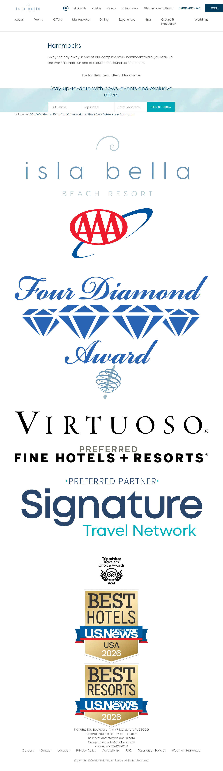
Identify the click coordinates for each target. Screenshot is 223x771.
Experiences (127, 19)
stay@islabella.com (121, 737)
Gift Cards (79, 8)
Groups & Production (168, 21)
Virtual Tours (129, 8)
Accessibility (111, 750)
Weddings (201, 19)
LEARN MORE (191, 40)
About (19, 19)
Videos (111, 8)
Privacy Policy (86, 750)
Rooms (38, 19)
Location (64, 750)
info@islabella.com (124, 733)
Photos (96, 8)
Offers (57, 19)
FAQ (129, 750)
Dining (104, 19)
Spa (148, 19)
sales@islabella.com (121, 742)
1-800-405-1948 (189, 8)
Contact (46, 750)
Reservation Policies (152, 750)
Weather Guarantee (186, 750)
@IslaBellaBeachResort (159, 8)
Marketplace (81, 19)
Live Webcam (66, 7)
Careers (28, 750)
